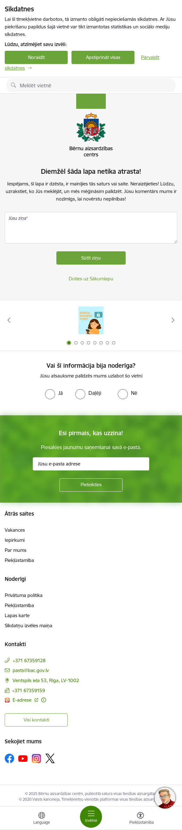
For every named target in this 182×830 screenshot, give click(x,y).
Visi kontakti (36, 720)
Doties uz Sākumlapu (91, 279)
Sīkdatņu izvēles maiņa (28, 625)
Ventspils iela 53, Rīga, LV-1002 (46, 680)
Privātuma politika (24, 595)
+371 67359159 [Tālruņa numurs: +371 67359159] (28, 690)
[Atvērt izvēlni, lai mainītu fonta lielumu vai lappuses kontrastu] (140, 819)
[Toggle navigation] (91, 817)
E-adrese (23, 700)
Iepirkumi (15, 540)
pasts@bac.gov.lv (31, 670)
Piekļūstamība (19, 560)
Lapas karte (17, 615)
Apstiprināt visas (103, 57)
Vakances (15, 530)
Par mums (15, 550)
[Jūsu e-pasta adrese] (91, 464)
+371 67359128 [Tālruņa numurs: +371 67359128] (29, 660)
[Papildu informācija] (43, 700)
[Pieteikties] (91, 485)
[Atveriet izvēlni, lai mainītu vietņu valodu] (42, 819)
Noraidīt (36, 57)
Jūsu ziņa (17, 218)
